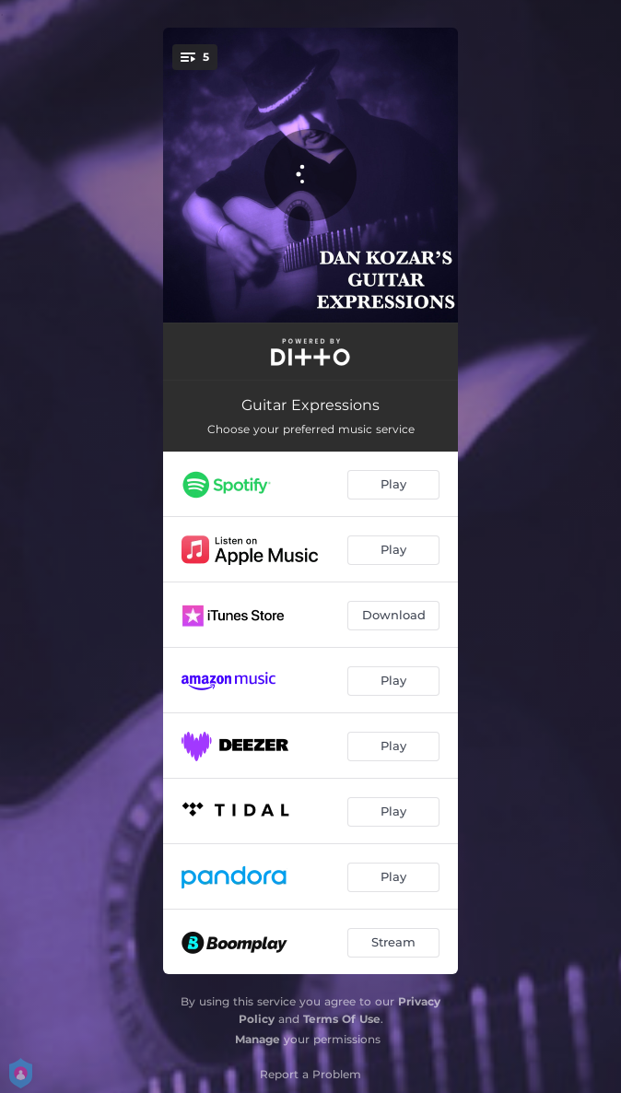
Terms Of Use (342, 1019)
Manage (257, 1039)
